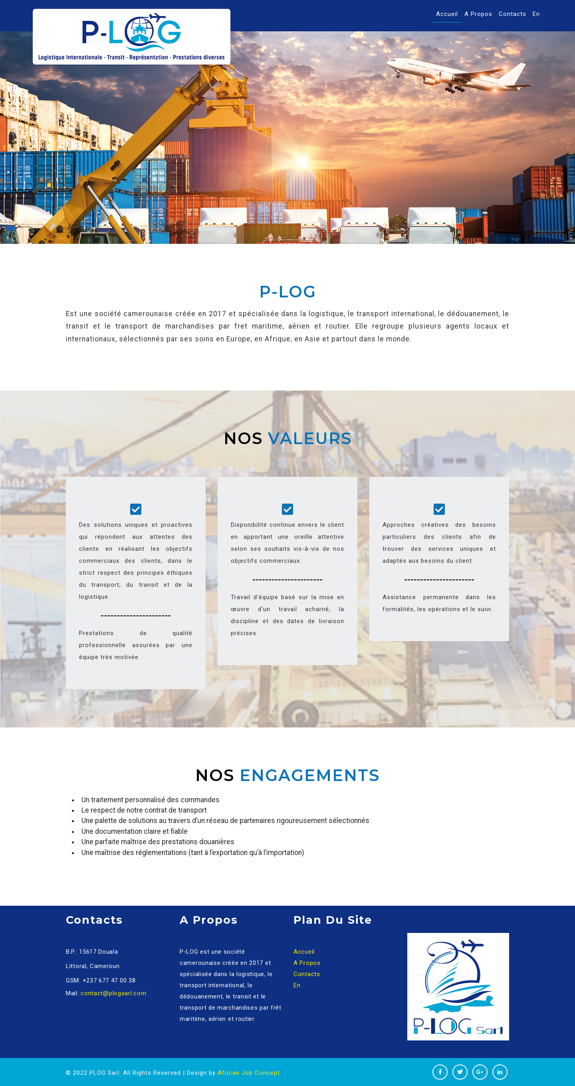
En (536, 14)
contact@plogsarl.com (113, 993)
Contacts (512, 14)
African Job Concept (249, 1072)
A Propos (478, 14)
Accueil (448, 13)
